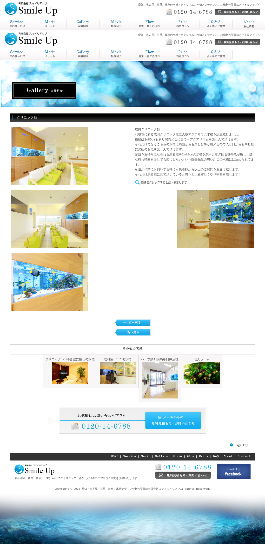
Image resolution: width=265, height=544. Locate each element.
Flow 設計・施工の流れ (116, 54)
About (228, 456)
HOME (115, 456)
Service (129, 456)
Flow (190, 456)
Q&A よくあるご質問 (182, 54)
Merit (145, 456)
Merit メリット (49, 54)
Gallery (161, 456)
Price (203, 456)
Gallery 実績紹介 (83, 54)
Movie (177, 456)
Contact (244, 456)
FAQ (216, 456)
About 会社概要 (216, 54)
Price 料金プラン (149, 54)
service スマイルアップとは (16, 54)
